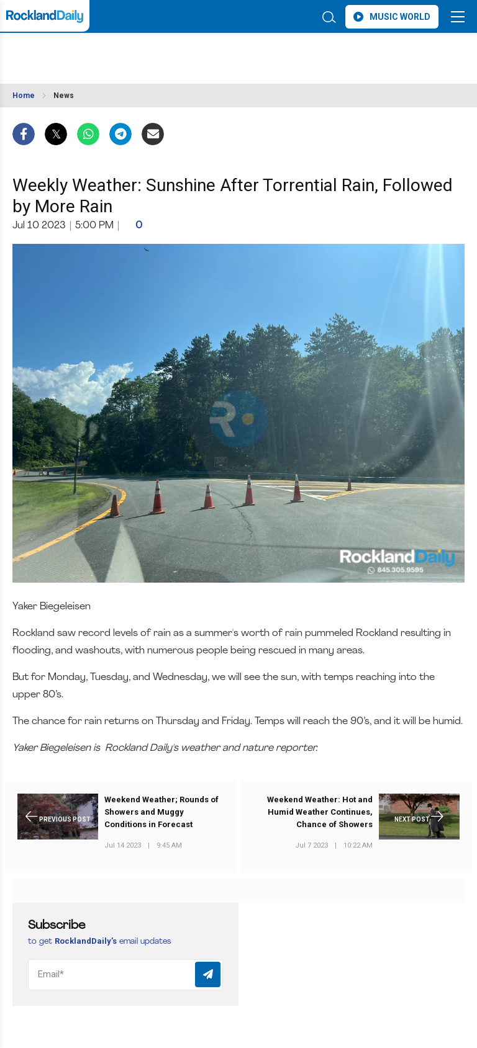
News (63, 95)
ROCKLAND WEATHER (123, 52)
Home (23, 95)
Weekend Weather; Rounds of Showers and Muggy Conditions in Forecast (161, 812)
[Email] (125, 974)
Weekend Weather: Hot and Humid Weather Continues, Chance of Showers (320, 812)
